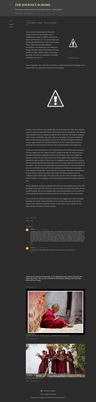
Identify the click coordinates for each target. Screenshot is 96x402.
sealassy (32, 229)
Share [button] (11, 21)
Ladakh (25, 13)
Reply (32, 244)
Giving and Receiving (34, 378)
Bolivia (31, 13)
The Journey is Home (32, 5)
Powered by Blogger (48, 391)
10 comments (34, 381)
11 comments (34, 338)
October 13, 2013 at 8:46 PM (41, 247)
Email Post (33, 218)
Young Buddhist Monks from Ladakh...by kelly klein (47, 336)
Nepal (11, 27)
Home (16, 13)
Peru (20, 13)
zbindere (53, 394)
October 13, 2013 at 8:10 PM (41, 229)
